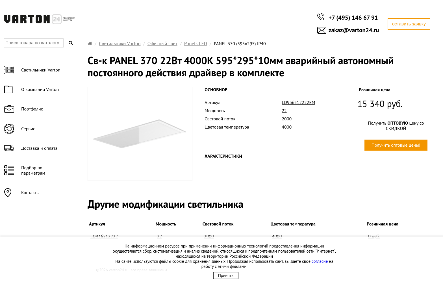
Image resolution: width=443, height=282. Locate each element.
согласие (320, 261)
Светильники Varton (119, 43)
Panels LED (195, 43)
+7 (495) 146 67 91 (353, 17)
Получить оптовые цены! (396, 145)
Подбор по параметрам (33, 170)
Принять (226, 275)
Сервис (28, 128)
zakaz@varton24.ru (354, 30)
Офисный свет (162, 43)
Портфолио (32, 109)
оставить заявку (409, 23)
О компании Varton (40, 89)
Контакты (30, 192)
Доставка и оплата (39, 148)
